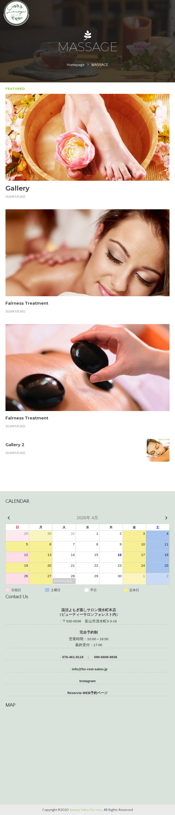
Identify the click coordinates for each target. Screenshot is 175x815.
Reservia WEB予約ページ (87, 693)
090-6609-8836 (105, 657)
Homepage (76, 65)
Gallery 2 (14, 444)
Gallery (17, 188)
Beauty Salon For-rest (85, 810)
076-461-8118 (72, 657)
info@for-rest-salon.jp (89, 669)
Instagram (87, 681)
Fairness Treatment (26, 303)
